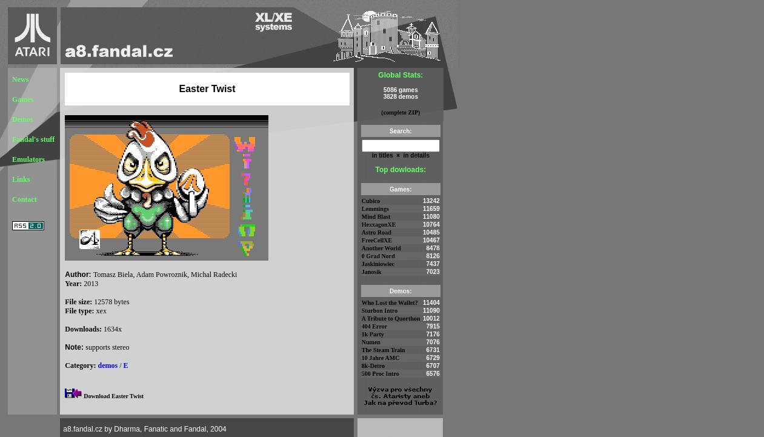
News (20, 79)
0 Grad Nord (378, 256)
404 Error (374, 326)
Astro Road (376, 232)
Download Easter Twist (114, 396)
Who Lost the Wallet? (390, 302)
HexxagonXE (379, 224)
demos (108, 365)
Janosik (372, 272)
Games (22, 99)
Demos (22, 119)
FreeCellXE (377, 240)
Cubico (371, 201)
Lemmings (375, 208)
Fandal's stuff (33, 139)
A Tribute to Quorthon (391, 318)
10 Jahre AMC (381, 358)
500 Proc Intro (380, 373)
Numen (371, 342)
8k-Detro (373, 365)
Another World (381, 248)
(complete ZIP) (400, 112)
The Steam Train (383, 350)
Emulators (28, 159)
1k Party (373, 334)
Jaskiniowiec (378, 264)
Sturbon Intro (380, 310)
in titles (382, 155)
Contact (24, 199)
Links (21, 179)
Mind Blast (376, 216)
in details (416, 155)
